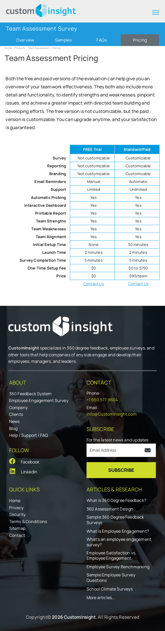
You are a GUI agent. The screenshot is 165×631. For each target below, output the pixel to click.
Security (17, 514)
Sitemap (17, 528)
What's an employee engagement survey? (119, 542)
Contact (17, 535)
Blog (13, 428)
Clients (16, 414)
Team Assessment (39, 48)
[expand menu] (155, 12)
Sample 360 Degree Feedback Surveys (115, 519)
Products (20, 48)
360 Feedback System (30, 394)
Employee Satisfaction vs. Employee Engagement (112, 555)
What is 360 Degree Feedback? (116, 500)
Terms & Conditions (28, 521)
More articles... (101, 597)
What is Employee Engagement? (118, 531)
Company (18, 407)
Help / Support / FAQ (28, 435)
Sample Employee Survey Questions (111, 577)
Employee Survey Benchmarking (118, 567)
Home (8, 48)
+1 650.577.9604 (102, 400)
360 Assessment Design (110, 509)
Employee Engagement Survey (38, 400)
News (14, 421)
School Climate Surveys (110, 589)
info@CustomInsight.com (112, 414)
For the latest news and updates (118, 440)
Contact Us (93, 283)
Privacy (16, 507)
